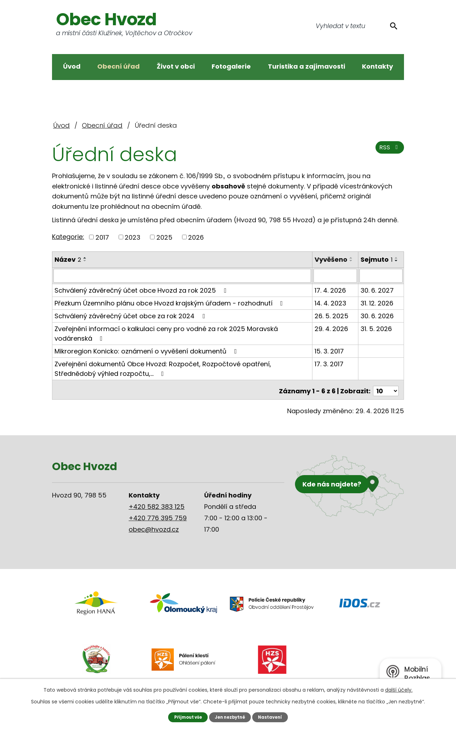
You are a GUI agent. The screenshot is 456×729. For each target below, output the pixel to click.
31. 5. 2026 (376, 333)
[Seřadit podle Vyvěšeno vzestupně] (319, 267)
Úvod (72, 66)
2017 (102, 237)
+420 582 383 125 (157, 509)
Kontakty (377, 66)
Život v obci (176, 66)
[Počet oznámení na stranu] (386, 393)
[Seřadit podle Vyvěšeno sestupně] (319, 270)
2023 (132, 237)
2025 (164, 237)
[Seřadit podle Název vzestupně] (85, 257)
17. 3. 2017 (329, 368)
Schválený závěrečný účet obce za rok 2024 (131, 320)
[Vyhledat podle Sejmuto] (381, 281)
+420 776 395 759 (158, 520)
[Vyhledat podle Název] (182, 281)
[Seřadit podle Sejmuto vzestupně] (396, 257)
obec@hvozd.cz (154, 531)
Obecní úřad (118, 66)
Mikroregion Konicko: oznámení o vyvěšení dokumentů (147, 356)
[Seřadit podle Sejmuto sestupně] (396, 260)
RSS (388, 150)
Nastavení (273, 717)
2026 (196, 237)
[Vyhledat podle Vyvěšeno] (335, 281)
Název (68, 259)
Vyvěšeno (331, 259)
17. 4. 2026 (330, 295)
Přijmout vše (185, 717)
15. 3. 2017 (329, 356)
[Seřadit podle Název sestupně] (85, 260)
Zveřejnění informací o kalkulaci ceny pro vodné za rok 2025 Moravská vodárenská (166, 338)
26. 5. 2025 (332, 320)
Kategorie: (68, 236)
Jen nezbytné (231, 717)
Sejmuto (377, 259)
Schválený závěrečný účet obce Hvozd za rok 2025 (142, 295)
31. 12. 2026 (377, 308)
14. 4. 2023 (331, 308)
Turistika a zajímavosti (306, 66)
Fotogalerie (231, 66)
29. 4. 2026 (331, 333)
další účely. (399, 689)
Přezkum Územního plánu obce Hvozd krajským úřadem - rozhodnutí (170, 308)
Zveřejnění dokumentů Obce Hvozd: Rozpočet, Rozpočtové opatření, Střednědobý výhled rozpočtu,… (163, 373)
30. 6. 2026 (377, 320)
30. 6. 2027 (377, 295)
